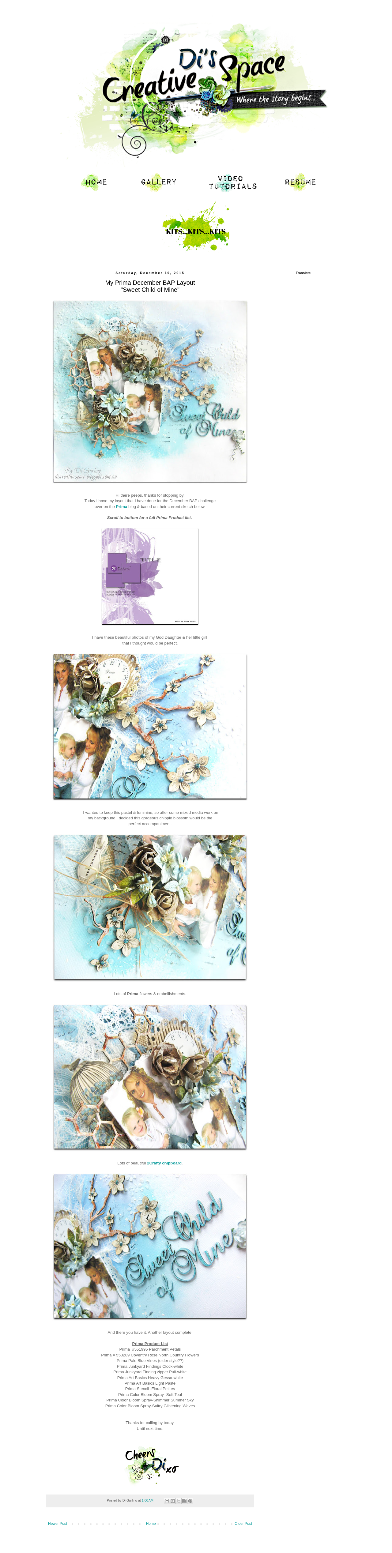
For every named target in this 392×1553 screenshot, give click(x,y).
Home (151, 1523)
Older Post (243, 1523)
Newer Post (57, 1523)
